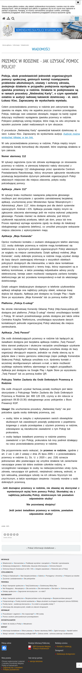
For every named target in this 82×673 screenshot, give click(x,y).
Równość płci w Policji (59, 569)
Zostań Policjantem (8, 620)
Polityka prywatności (11, 670)
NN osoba (40, 614)
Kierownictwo (19, 563)
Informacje (16, 45)
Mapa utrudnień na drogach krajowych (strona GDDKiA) (57, 601)
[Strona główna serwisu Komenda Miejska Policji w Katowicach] (3, 18)
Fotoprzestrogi (8, 601)
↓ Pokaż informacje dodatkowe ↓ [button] (41, 548)
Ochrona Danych (55, 566)
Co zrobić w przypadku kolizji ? (43, 604)
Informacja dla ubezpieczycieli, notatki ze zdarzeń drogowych (25, 607)
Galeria (41, 576)
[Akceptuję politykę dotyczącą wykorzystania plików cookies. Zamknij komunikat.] (78, 2)
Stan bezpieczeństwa (28, 576)
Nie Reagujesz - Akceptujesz (13, 588)
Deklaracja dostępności (11, 566)
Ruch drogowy (6, 594)
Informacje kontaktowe (11, 631)
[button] (77, 18)
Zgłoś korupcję (59, 631)
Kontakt (4, 627)
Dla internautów (43, 588)
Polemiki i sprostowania (60, 563)
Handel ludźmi (72, 631)
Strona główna (6, 45)
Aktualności (27, 624)
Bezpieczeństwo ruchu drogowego (38, 598)
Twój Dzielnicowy (31, 586)
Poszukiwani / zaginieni (11, 614)
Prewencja (5, 582)
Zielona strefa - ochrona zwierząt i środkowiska (55, 633)
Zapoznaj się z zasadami (13, 668)
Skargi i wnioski (8, 633)
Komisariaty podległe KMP (26, 633)
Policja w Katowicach (10, 576)
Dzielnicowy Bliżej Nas (48, 586)
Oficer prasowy (27, 631)
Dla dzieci (55, 588)
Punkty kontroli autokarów (25, 601)
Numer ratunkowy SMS (43, 631)
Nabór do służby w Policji (12, 624)
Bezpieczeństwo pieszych (62, 598)
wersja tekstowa (36, 661)
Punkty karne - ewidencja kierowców (16, 604)
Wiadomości (25, 45)
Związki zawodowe (42, 569)
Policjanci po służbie (71, 576)
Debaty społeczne (9, 591)
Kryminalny (5, 610)
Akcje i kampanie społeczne (13, 586)
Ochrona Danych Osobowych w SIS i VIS (18, 569)
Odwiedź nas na (4, 648)
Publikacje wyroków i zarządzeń (37, 563)
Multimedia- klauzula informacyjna (34, 566)
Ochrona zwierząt (67, 588)
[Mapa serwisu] (8, 18)
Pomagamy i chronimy (54, 576)
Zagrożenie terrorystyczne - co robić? (32, 591)
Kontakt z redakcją (64, 646)
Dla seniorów (31, 588)
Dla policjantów (29, 578)
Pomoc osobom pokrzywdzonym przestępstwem (20, 617)
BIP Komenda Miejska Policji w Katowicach (41, 647)
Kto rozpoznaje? (28, 614)
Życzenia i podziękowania (12, 578)
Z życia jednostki (7, 572)
